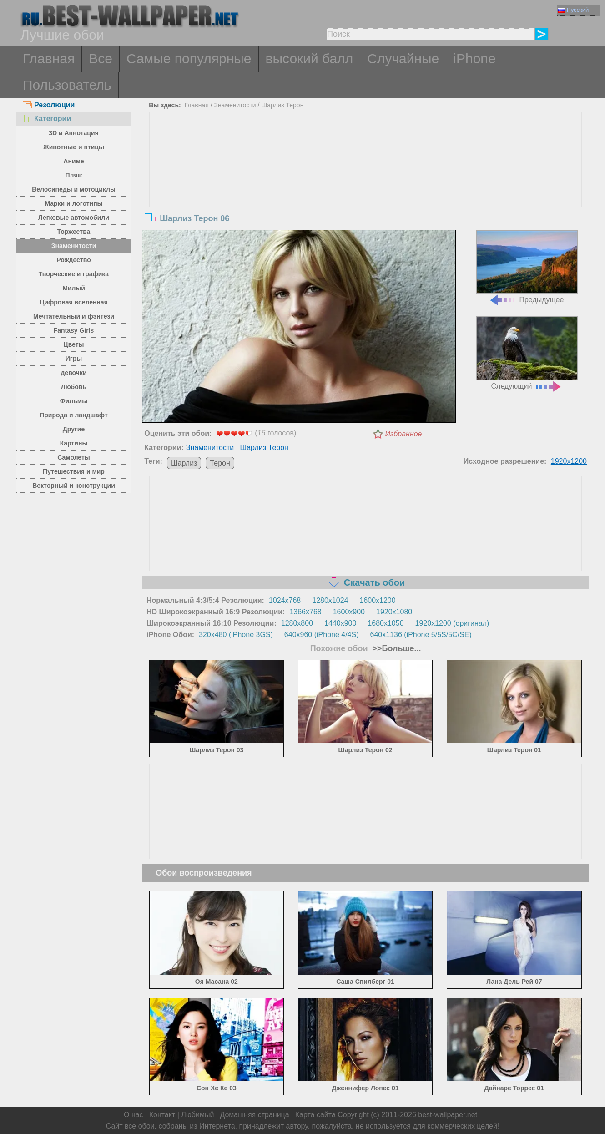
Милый (73, 288)
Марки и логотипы (73, 203)
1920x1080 (394, 612)
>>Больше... (395, 648)
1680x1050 (385, 623)
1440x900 (340, 623)
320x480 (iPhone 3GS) (236, 634)
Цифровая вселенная (74, 302)
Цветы (73, 344)
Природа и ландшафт (74, 415)
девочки (73, 372)
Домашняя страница (254, 1115)
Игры (74, 358)
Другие (74, 429)
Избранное (403, 434)
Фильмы (73, 401)
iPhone (474, 58)
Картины (74, 443)
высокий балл (309, 58)
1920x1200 (569, 461)
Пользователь (67, 84)
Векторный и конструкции (73, 485)
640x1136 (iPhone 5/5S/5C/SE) (421, 634)
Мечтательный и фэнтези (73, 316)
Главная (49, 58)
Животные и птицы (73, 147)
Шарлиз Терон (282, 105)
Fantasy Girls (74, 330)
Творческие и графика (74, 274)
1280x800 (297, 623)
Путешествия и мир (74, 471)
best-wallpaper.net (447, 1115)
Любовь (73, 386)
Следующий (527, 353)
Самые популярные (189, 58)
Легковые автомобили (73, 217)
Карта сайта (315, 1115)
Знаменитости (73, 245)
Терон (220, 463)
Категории (47, 118)
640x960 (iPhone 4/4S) (321, 634)
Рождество (73, 259)
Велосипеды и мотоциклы (74, 189)
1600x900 (349, 612)
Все (100, 58)
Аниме (73, 161)
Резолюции (49, 105)
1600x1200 (377, 600)
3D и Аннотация (74, 133)
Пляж (73, 175)
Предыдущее (527, 267)
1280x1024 (330, 600)
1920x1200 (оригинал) (452, 623)
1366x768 (305, 612)
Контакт (162, 1115)
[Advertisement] (365, 180)
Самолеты (73, 457)
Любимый (197, 1115)
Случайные (403, 58)
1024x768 (285, 600)
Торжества (74, 231)
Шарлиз (184, 463)
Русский (573, 9)
